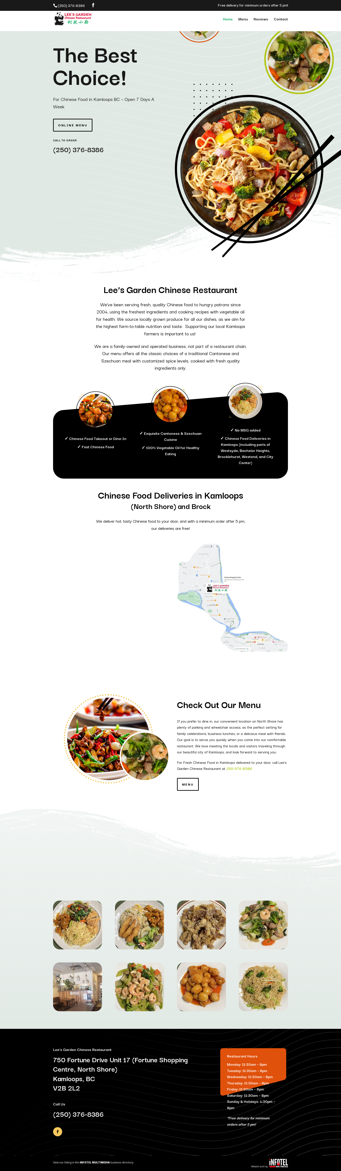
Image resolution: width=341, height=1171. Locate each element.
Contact (281, 19)
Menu (243, 19)
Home (228, 19)
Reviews (261, 19)
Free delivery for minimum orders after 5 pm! (253, 5)
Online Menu (72, 124)
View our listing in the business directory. (93, 1162)
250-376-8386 (239, 768)
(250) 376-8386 (78, 149)
